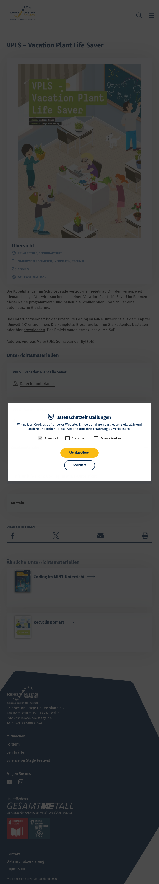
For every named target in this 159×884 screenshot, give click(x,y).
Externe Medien (110, 438)
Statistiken (79, 438)
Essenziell (51, 438)
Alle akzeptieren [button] (79, 453)
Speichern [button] (79, 465)
